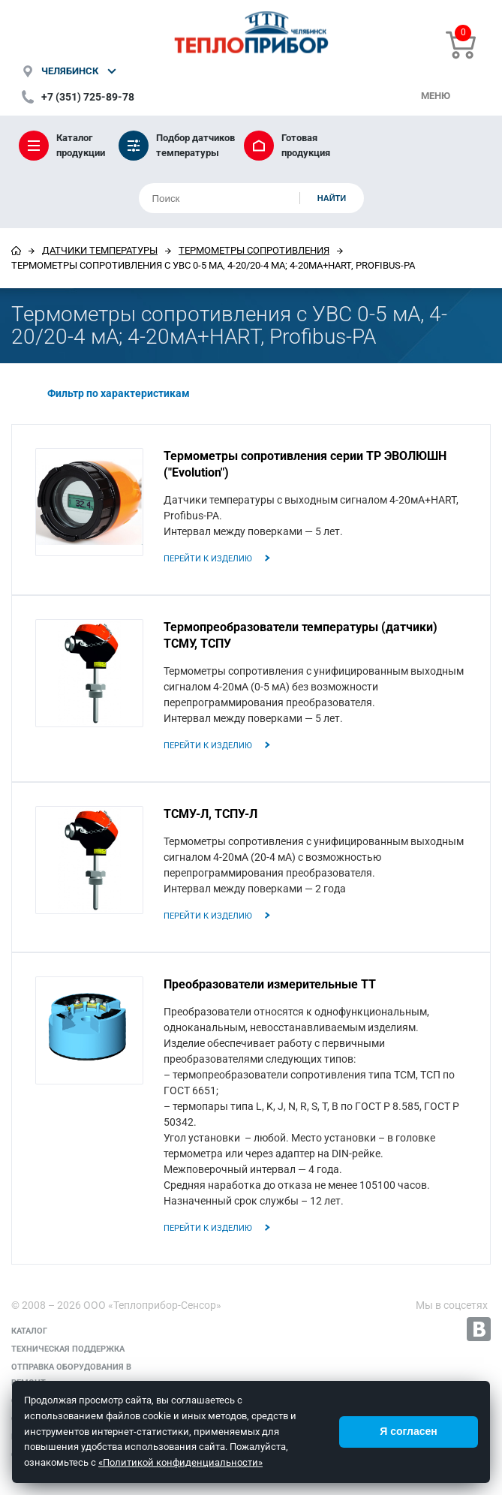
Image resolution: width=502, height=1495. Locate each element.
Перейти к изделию (208, 559)
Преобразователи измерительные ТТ (270, 984)
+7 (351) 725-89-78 (87, 97)
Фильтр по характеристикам (106, 393)
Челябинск (69, 71)
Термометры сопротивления (254, 250)
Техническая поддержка (68, 1349)
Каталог (29, 1331)
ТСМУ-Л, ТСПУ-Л (210, 814)
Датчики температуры (100, 250)
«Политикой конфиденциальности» (180, 1462)
